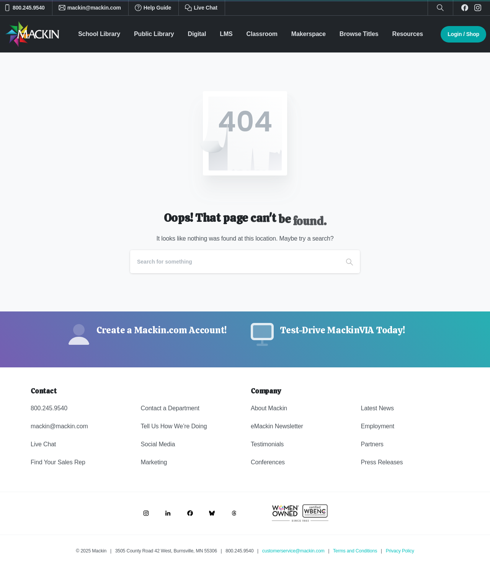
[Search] (234, 261)
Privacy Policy (400, 551)
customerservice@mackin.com (293, 551)
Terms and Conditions (355, 551)
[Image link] (146, 513)
